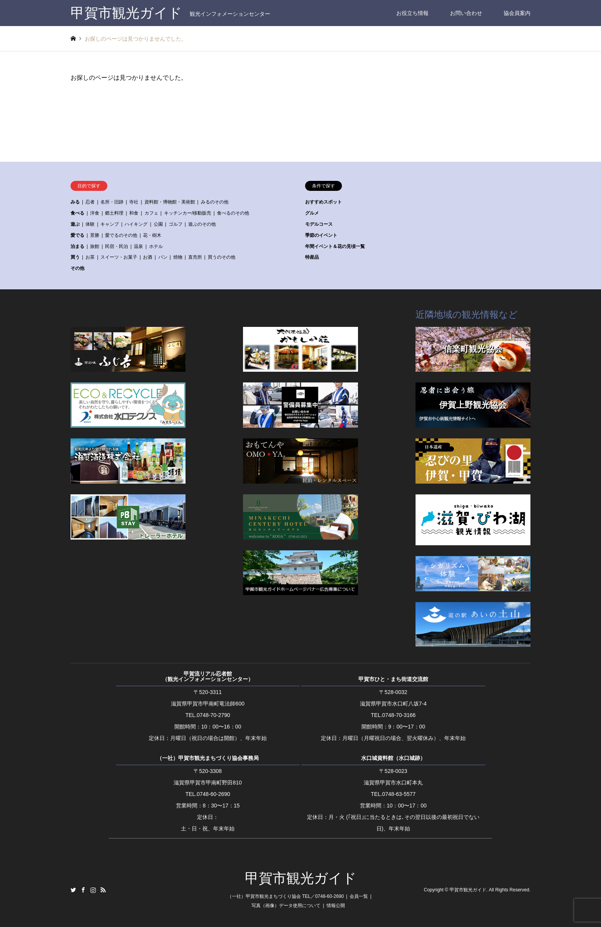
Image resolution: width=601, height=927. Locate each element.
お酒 (147, 257)
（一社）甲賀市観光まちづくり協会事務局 (208, 758)
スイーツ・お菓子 (118, 257)
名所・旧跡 (111, 202)
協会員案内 (517, 13)
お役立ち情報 (412, 13)
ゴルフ (175, 224)
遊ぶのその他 (202, 224)
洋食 (94, 213)
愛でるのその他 (121, 235)
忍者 (90, 202)
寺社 (133, 202)
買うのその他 (221, 257)
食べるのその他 (233, 213)
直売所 (195, 257)
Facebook (83, 890)
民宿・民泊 (116, 246)
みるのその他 (214, 202)
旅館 (94, 246)
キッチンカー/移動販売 (187, 213)
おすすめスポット (323, 202)
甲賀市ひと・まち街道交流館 (393, 679)
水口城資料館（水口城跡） (393, 758)
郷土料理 (114, 213)
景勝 (94, 235)
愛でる (77, 235)
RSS (103, 890)
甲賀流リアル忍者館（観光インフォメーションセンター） (207, 676)
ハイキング (136, 224)
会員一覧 (359, 896)
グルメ (312, 213)
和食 (133, 213)
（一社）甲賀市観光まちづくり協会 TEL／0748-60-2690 (285, 896)
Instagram (93, 890)
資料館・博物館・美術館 (170, 202)
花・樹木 (152, 235)
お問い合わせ (466, 13)
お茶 (90, 257)
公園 (158, 224)
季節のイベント (321, 235)
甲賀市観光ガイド (300, 878)
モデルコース (319, 224)
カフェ (151, 213)
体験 (90, 224)
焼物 (177, 257)
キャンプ (109, 224)
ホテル (156, 246)
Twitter (73, 890)
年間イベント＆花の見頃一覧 (335, 246)
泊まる (77, 246)
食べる (77, 213)
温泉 (138, 246)
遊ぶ (75, 224)
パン (162, 257)
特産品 (312, 257)
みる (75, 202)
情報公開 (336, 905)
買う (75, 257)
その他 (77, 268)
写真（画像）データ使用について (285, 905)
